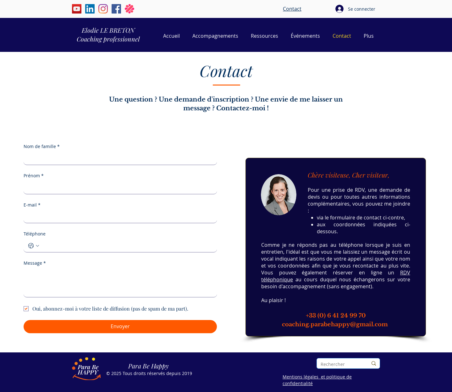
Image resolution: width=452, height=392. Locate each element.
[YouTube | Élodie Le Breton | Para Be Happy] (76, 9)
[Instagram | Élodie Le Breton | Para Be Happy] (103, 9)
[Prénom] (118, 187)
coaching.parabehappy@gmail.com (335, 324)
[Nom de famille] (118, 158)
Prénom (34, 176)
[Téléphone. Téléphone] (126, 246)
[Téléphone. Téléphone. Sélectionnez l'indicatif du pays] (33, 246)
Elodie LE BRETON (108, 30)
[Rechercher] (339, 364)
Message (35, 263)
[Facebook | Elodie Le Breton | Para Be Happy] (116, 9)
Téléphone (35, 234)
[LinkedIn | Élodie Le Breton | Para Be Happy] (90, 9)
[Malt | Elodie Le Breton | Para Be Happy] (129, 9)
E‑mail (32, 205)
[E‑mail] (118, 216)
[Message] (120, 283)
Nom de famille (42, 146)
